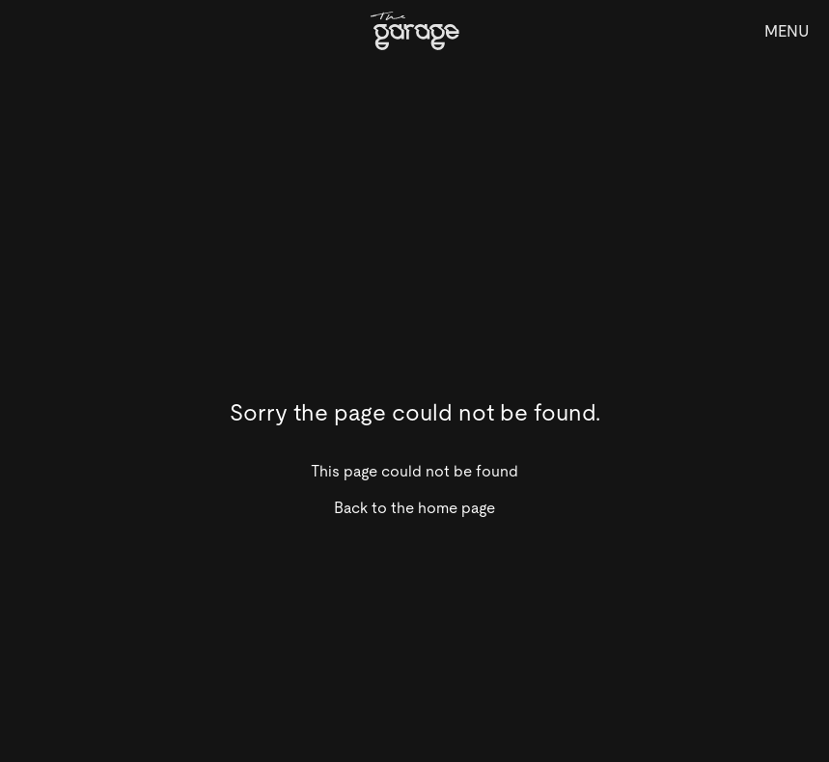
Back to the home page (414, 508)
